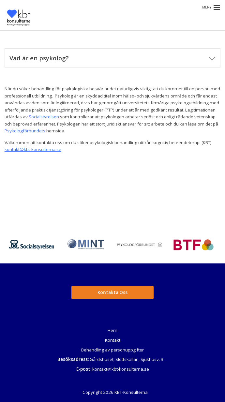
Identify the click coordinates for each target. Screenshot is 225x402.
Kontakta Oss (113, 292)
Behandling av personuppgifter (112, 350)
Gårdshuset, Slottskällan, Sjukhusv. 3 (126, 359)
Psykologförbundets (25, 131)
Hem (112, 330)
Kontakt (112, 340)
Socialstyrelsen (44, 117)
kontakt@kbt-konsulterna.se (33, 149)
